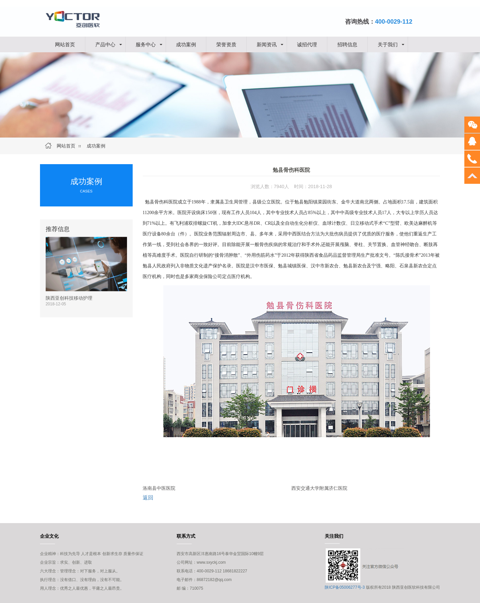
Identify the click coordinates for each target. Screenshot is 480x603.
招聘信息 (347, 44)
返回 (148, 497)
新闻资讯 (267, 44)
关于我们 (388, 44)
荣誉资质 (226, 44)
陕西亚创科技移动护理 (69, 298)
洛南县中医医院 (159, 488)
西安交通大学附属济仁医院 (319, 488)
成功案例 (186, 44)
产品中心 (105, 44)
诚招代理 (307, 44)
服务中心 (146, 44)
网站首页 (65, 44)
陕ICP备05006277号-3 (345, 587)
